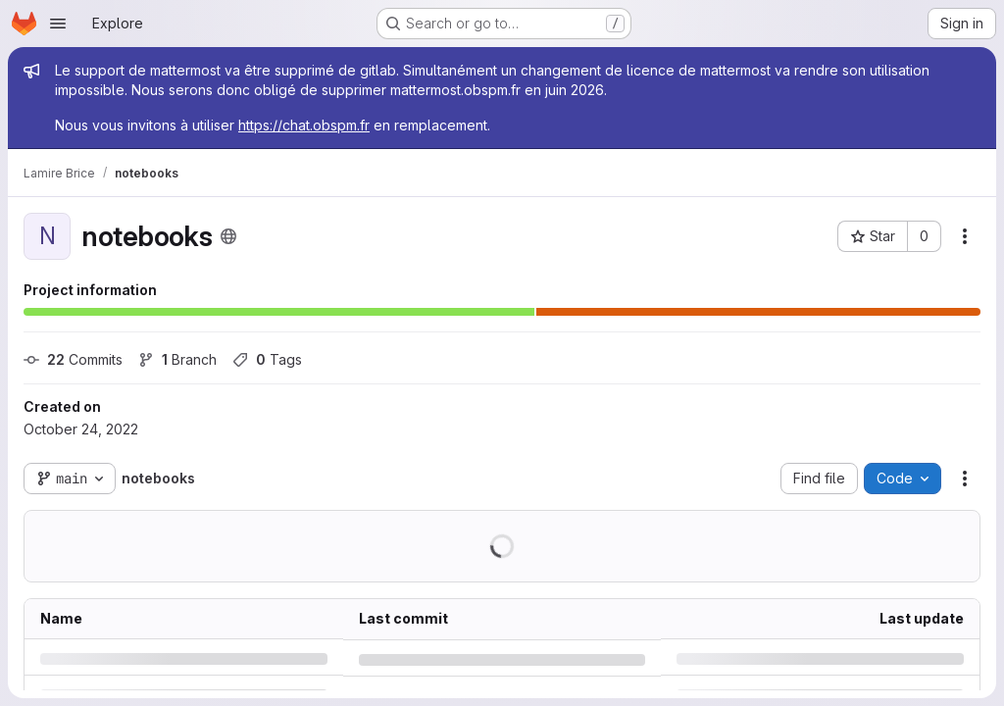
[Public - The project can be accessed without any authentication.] (228, 236)
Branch (177, 359)
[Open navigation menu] (58, 23)
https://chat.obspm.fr (304, 125)
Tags (267, 359)
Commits (73, 359)
